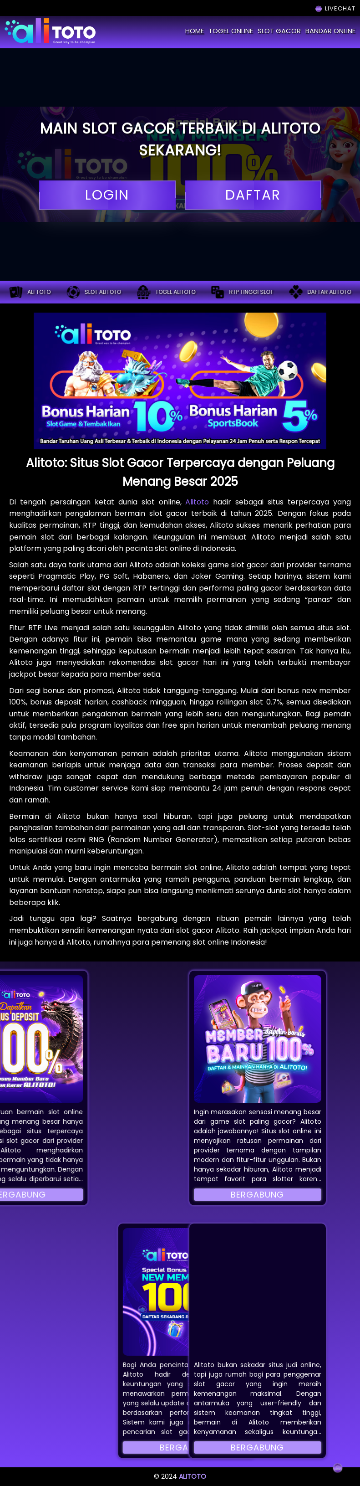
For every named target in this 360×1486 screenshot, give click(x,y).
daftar (253, 195)
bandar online (330, 31)
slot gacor (279, 31)
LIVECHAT (334, 8)
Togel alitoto (166, 292)
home (194, 31)
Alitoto (197, 502)
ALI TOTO (30, 292)
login (107, 195)
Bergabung (257, 1194)
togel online (230, 31)
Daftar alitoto (320, 292)
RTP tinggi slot (242, 292)
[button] (257, 1039)
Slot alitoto (93, 292)
